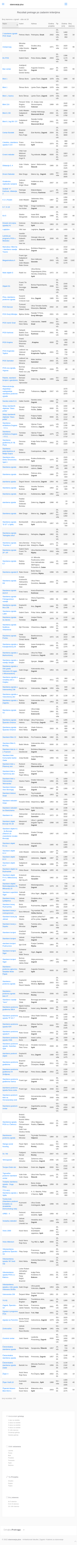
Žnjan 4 (5, 1374)
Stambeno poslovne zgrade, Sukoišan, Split (10, 1046)
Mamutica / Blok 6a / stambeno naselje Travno (10, 249)
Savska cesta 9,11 (10, 401)
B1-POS (6, 58)
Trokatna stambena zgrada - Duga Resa (10, 1184)
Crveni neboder (8, 155)
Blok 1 (5, 79)
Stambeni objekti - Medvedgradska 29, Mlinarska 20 (10, 886)
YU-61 (5, 1300)
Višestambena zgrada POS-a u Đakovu (9, 1274)
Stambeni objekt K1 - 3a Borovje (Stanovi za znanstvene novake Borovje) (10, 833)
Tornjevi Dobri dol (9, 1167)
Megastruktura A (9, 260)
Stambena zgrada (9, 467)
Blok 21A (6, 104)
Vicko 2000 (7, 1231)
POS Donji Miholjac (10, 314)
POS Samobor (8, 361)
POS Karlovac (8, 333)
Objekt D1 (6, 286)
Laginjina (6, 229)
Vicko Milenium (8, 1242)
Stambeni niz (8, 815)
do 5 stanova (12, 1501)
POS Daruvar (8, 307)
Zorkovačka (7, 1329)
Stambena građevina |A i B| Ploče (9, 442)
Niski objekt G (8, 273)
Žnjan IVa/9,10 (8, 1382)
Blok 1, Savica (8, 96)
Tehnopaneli (7, 1160)
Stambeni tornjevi (9, 932)
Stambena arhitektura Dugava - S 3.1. (10, 425)
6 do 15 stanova (13, 1504)
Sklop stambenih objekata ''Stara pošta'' (9, 408)
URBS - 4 (6, 1214)
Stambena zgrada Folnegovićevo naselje (9, 599)
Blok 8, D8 (7, 113)
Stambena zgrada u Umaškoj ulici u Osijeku (10, 679)
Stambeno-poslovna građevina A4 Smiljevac (10, 1071)
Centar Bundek (8, 133)
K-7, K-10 (6, 207)
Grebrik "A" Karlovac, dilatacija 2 (10, 191)
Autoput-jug (7, 47)
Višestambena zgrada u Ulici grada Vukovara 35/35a (10, 1287)
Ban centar (7, 69)
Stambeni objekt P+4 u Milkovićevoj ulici (10, 877)
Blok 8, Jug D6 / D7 (10, 121)
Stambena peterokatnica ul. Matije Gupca (9, 451)
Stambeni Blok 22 (9, 737)
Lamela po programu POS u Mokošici (9, 238)
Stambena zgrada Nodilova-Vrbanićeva (9, 627)
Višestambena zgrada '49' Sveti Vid (9, 1261)
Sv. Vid (5, 1154)
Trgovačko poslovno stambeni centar (10, 1175)
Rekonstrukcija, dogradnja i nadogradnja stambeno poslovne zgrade (10, 391)
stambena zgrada (9, 482)
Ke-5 (4, 216)
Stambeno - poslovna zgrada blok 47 (9, 993)
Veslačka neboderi (10, 1221)
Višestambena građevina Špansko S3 (10, 1251)
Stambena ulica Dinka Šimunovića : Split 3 (10, 459)
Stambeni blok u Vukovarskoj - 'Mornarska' (9, 781)
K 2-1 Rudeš (7, 200)
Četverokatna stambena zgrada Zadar (9, 1365)
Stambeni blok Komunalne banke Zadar (9, 757)
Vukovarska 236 (9, 1294)
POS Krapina (8, 342)
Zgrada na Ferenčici (10, 1320)
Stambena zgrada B (10, 572)
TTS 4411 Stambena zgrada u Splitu (10, 1192)
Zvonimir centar (8, 1338)
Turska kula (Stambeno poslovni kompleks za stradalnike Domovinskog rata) (10, 1204)
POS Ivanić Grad (9, 323)
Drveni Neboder (9, 174)
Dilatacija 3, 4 (8, 166)
